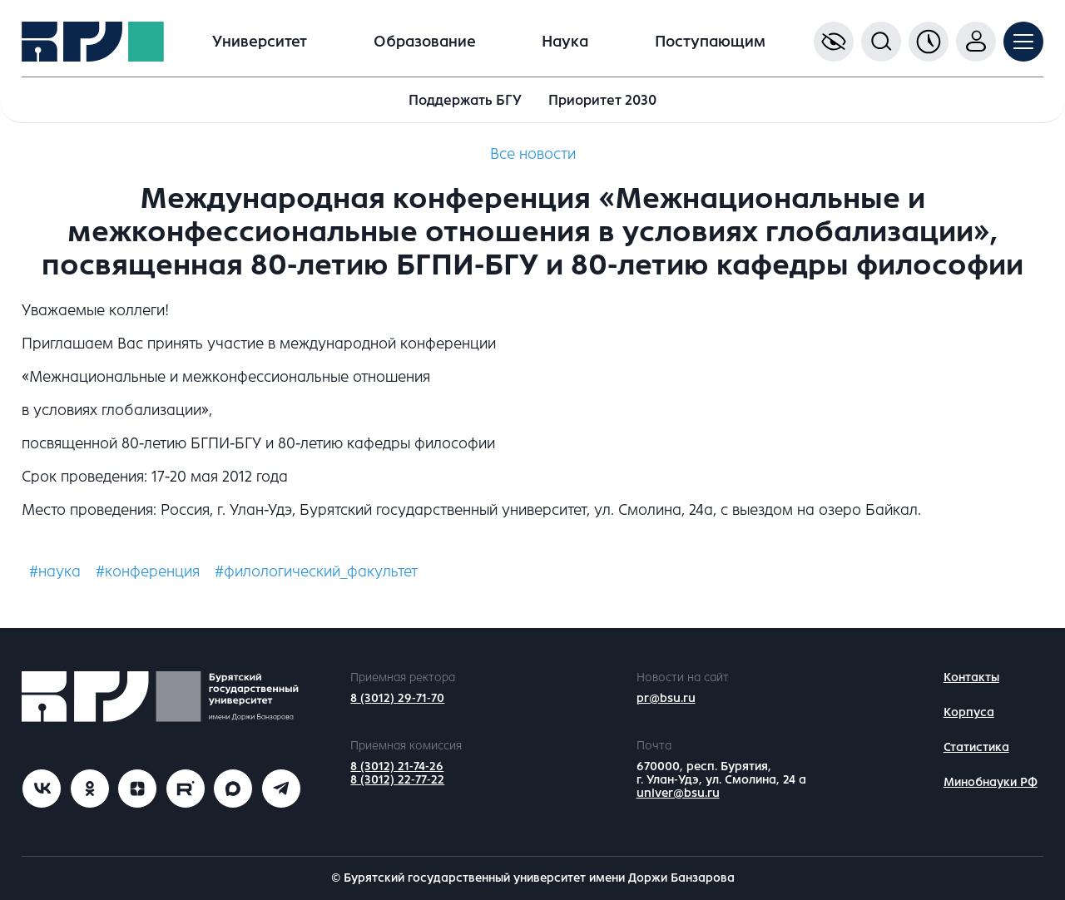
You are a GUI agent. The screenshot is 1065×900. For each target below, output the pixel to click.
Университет (259, 41)
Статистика (976, 747)
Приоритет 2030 (602, 100)
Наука (565, 41)
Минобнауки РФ (991, 782)
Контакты (971, 677)
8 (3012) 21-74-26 (396, 766)
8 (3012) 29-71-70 (397, 698)
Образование (425, 41)
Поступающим (710, 41)
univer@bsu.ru (678, 793)
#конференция (148, 571)
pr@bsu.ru (666, 698)
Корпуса (969, 712)
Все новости (533, 154)
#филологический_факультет (316, 571)
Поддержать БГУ (465, 100)
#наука (55, 571)
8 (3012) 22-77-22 (397, 780)
